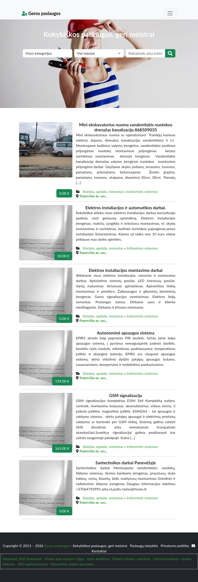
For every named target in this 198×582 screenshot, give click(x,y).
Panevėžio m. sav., (93, 196)
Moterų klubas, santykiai (131, 559)
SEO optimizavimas (33, 564)
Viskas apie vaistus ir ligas (64, 559)
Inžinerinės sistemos (142, 191)
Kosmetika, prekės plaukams (72, 564)
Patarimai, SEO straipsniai (22, 559)
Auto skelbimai (98, 559)
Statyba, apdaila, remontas (103, 191)
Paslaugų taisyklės (144, 546)
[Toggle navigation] (170, 13)
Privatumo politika (175, 546)
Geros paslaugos (41, 13)
